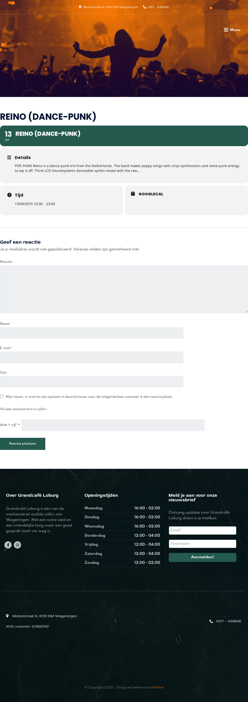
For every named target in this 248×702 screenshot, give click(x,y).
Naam (6, 324)
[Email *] (202, 530)
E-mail (6, 348)
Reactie (7, 261)
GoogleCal (151, 194)
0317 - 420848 (158, 7)
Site (3, 372)
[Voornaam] (202, 544)
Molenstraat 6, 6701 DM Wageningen (110, 7)
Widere (158, 687)
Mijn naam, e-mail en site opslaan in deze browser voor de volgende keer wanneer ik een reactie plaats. (89, 397)
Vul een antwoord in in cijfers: (24, 409)
